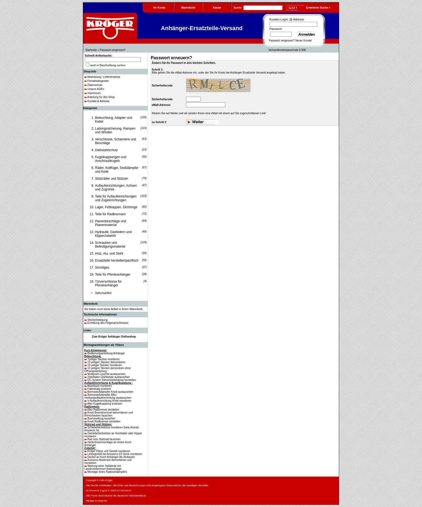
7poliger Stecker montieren (103, 359)
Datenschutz (95, 85)
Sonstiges (102, 267)
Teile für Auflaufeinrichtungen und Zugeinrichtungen (115, 198)
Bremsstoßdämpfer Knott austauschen (110, 391)
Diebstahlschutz (106, 150)
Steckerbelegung (97, 319)
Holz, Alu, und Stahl (109, 253)
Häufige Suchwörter (96, 500)
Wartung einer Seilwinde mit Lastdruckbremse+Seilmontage (102, 467)
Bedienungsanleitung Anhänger (106, 353)
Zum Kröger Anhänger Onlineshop (114, 336)
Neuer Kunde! (303, 40)
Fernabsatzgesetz (98, 80)
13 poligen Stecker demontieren (106, 362)
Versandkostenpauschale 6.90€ (287, 49)
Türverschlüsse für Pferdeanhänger (108, 283)
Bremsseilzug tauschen (101, 418)
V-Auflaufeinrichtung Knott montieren (109, 400)
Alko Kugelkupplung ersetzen (104, 403)
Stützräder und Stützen (111, 178)
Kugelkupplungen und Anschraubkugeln (110, 159)
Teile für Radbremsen (110, 214)
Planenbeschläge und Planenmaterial (110, 223)
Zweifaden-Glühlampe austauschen (108, 377)
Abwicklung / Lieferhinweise (103, 76)
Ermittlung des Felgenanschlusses (107, 322)
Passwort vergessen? (282, 40)
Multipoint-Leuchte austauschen (106, 374)
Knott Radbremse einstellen (104, 421)
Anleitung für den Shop (101, 97)
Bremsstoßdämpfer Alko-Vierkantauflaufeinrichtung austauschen (107, 396)
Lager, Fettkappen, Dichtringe (116, 207)
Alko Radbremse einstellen (103, 409)
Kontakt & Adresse (98, 101)
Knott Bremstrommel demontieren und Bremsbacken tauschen (108, 414)
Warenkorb (91, 303)
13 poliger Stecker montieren (104, 365)
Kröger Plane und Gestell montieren (108, 451)
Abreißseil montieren (99, 385)
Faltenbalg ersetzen (99, 388)
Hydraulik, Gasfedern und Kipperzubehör (113, 234)
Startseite (91, 49)
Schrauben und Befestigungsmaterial (110, 244)
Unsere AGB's (95, 89)
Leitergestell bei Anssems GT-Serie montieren (114, 454)
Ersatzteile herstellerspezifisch (116, 260)
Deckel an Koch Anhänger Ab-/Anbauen (111, 457)
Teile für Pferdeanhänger (112, 274)
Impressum (94, 93)
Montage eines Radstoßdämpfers (107, 471)
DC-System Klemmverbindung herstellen (111, 379)
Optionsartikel (103, 292)
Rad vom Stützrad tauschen (104, 439)
